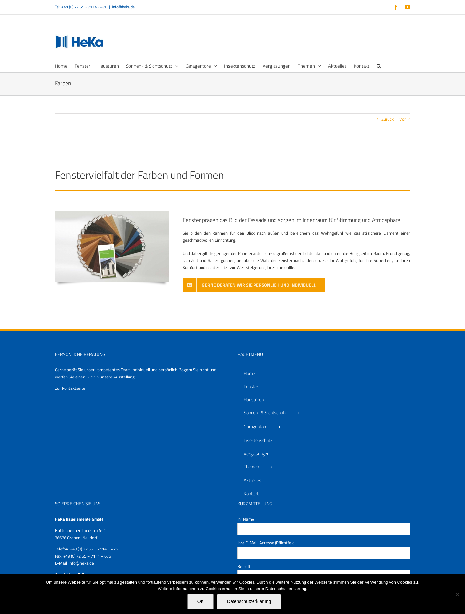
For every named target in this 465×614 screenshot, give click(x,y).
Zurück (387, 119)
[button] (379, 65)
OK (200, 601)
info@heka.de (123, 7)
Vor (402, 119)
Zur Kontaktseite (70, 388)
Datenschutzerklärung (249, 601)
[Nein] (457, 594)
